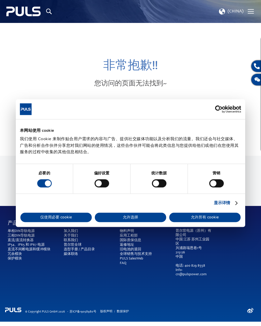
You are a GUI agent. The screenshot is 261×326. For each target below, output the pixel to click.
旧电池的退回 (130, 249)
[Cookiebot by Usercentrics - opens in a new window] (219, 109)
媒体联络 (71, 254)
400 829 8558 (195, 266)
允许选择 (130, 217)
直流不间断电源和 (22, 249)
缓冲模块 (43, 249)
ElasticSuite (150, 323)
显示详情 (222, 203)
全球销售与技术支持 (136, 254)
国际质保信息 (130, 240)
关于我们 (71, 236)
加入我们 (71, 231)
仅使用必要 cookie (56, 217)
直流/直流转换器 (21, 240)
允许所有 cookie (205, 217)
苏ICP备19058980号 (83, 311)
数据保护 (123, 311)
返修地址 (127, 245)
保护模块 (15, 258)
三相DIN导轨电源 (21, 236)
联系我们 (71, 240)
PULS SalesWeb (131, 258)
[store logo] (23, 11)
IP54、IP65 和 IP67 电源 (26, 245)
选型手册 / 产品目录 (79, 249)
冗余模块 (15, 254)
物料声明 (127, 231)
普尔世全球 (73, 245)
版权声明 (106, 311)
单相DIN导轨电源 (21, 231)
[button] (230, 11)
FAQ (123, 263)
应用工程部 (129, 236)
